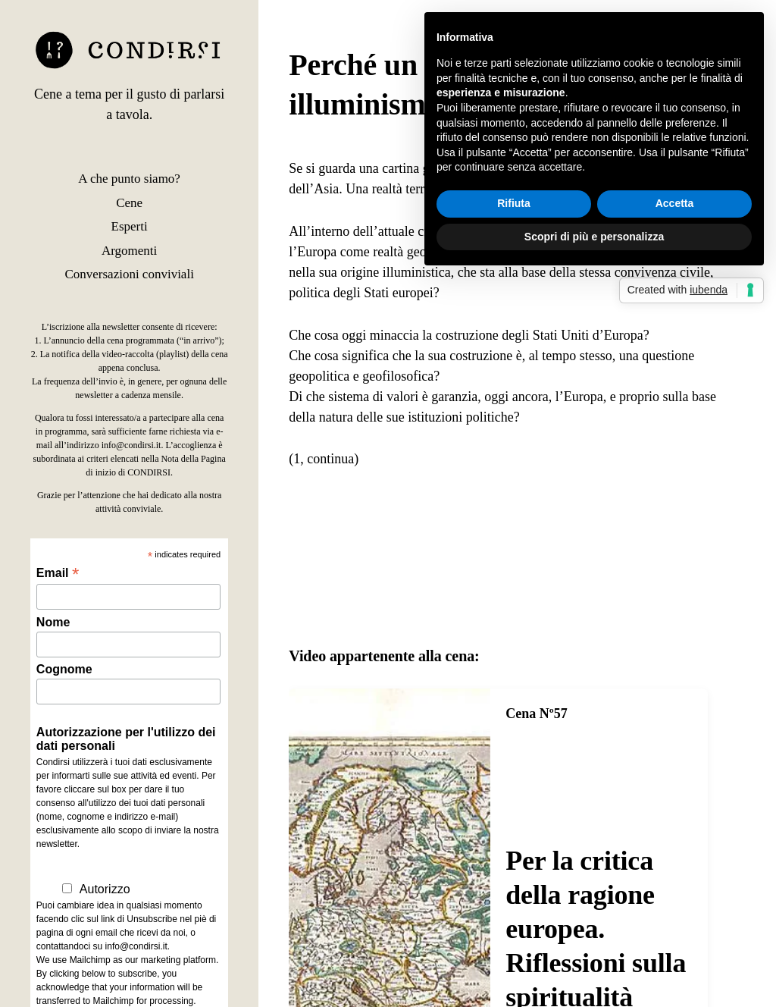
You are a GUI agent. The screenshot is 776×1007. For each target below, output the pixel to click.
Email (57, 573)
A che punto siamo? (129, 178)
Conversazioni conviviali (128, 274)
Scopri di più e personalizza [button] (594, 237)
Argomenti (129, 250)
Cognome (64, 669)
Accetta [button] (675, 203)
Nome (53, 622)
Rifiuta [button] (513, 203)
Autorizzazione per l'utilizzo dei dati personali (126, 739)
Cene (129, 203)
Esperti (129, 226)
